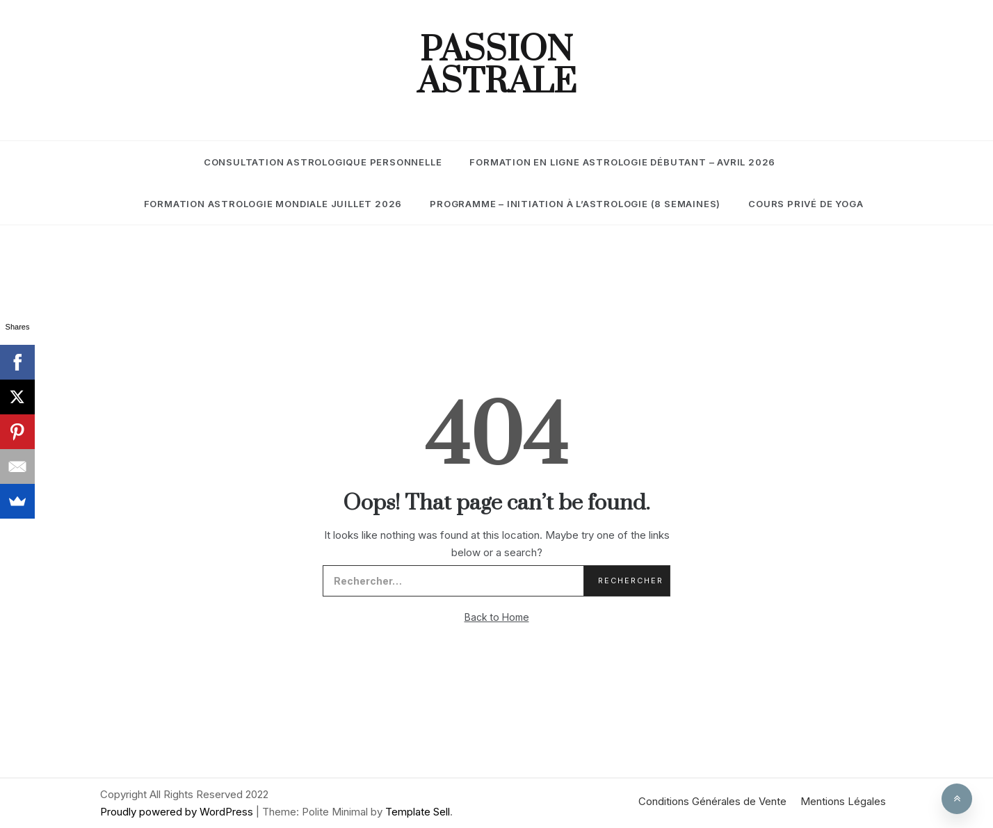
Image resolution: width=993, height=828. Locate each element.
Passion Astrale (496, 67)
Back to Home (497, 617)
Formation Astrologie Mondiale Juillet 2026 (273, 203)
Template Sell (417, 811)
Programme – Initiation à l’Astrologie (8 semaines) (575, 203)
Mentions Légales (843, 801)
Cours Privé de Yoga (805, 203)
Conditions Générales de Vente (712, 801)
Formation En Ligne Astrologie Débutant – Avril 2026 (622, 162)
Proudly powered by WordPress (178, 811)
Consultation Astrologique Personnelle (323, 162)
